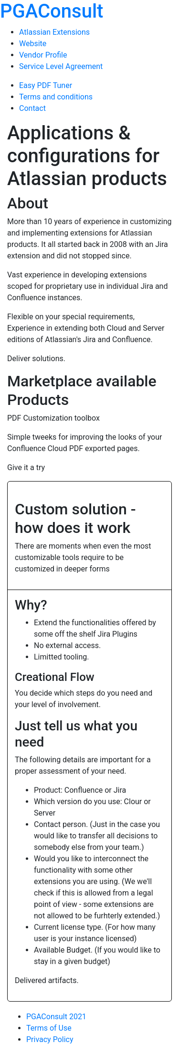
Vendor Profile (43, 54)
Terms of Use (49, 1028)
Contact (32, 108)
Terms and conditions (56, 96)
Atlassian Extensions (54, 32)
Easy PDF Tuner (45, 85)
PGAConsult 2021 (56, 1016)
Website (32, 43)
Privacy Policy (50, 1039)
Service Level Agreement (61, 66)
